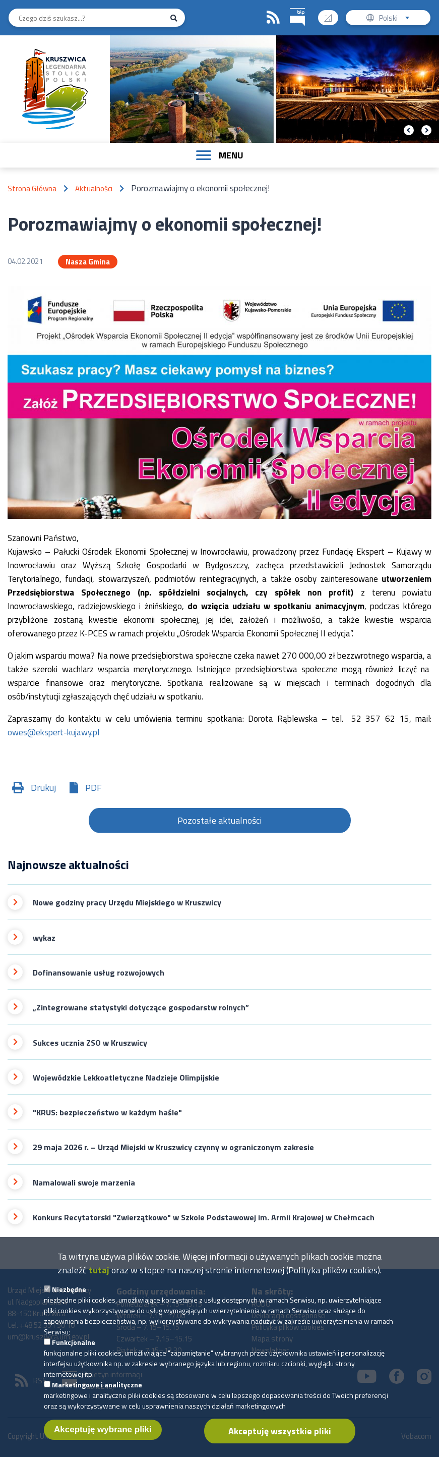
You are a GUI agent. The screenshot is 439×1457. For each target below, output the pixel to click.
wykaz (44, 938)
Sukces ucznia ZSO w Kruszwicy (90, 1043)
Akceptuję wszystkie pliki (279, 1437)
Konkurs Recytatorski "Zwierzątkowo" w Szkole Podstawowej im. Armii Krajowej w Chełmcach (203, 1217)
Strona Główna (32, 188)
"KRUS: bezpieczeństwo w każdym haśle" (107, 1112)
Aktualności (93, 188)
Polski (396, 19)
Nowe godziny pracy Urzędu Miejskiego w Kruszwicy (127, 902)
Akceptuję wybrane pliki (103, 1436)
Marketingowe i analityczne (97, 1391)
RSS (273, 17)
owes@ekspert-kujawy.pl (53, 732)
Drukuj (43, 787)
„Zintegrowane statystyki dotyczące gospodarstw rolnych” (141, 1007)
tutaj (99, 1276)
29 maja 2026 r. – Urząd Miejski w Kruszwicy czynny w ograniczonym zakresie (173, 1147)
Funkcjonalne (73, 1348)
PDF (93, 787)
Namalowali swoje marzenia (84, 1182)
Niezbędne (69, 1295)
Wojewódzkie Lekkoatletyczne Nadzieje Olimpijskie (126, 1077)
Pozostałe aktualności (219, 820)
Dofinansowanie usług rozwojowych (98, 972)
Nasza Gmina (88, 261)
